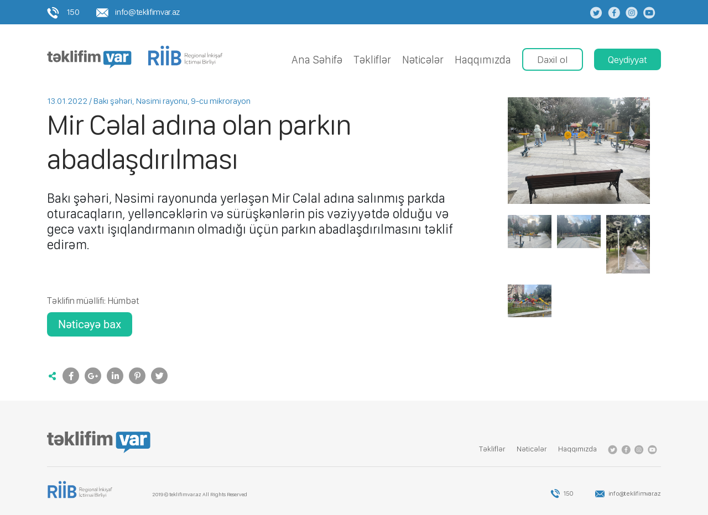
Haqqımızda (483, 59)
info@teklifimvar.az (138, 12)
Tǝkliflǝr (372, 59)
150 (63, 12)
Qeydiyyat (627, 59)
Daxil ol (552, 59)
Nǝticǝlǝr (423, 59)
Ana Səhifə (316, 59)
